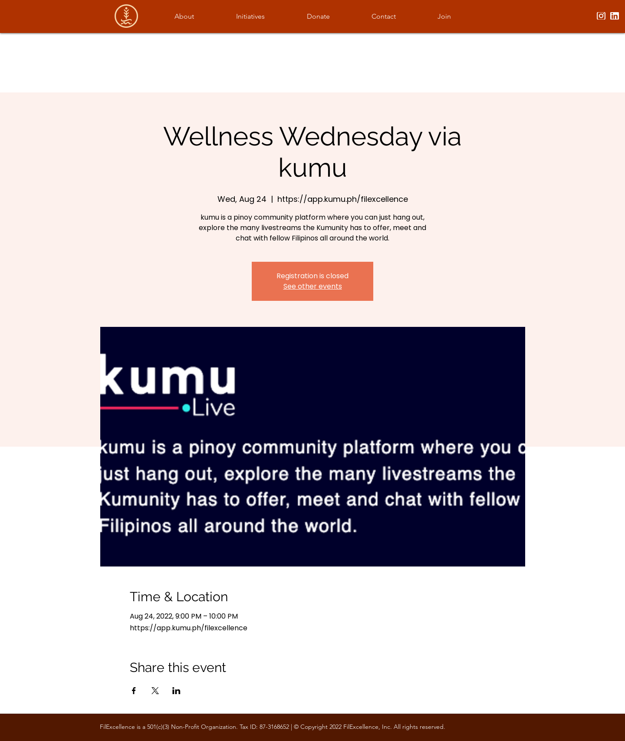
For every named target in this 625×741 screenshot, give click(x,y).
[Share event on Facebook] (134, 690)
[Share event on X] (155, 690)
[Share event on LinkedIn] (176, 690)
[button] (184, 16)
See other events (312, 286)
